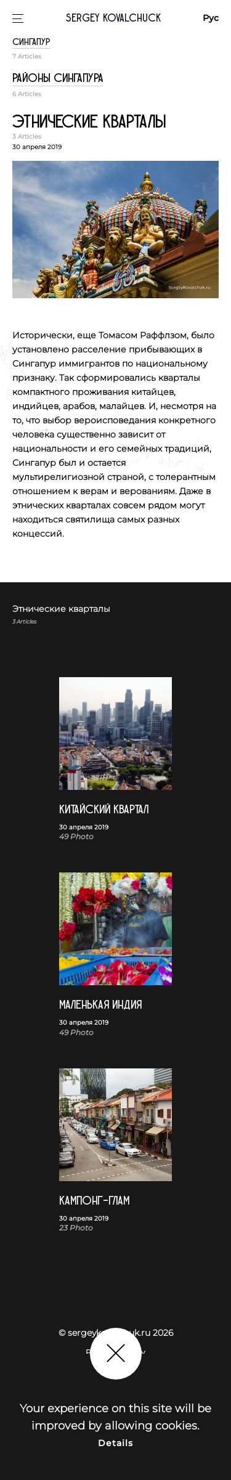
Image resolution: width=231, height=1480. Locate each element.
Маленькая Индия (100, 1005)
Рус (211, 17)
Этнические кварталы (89, 122)
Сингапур (31, 42)
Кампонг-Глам (94, 1201)
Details (116, 1443)
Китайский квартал (103, 809)
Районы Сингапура (57, 78)
